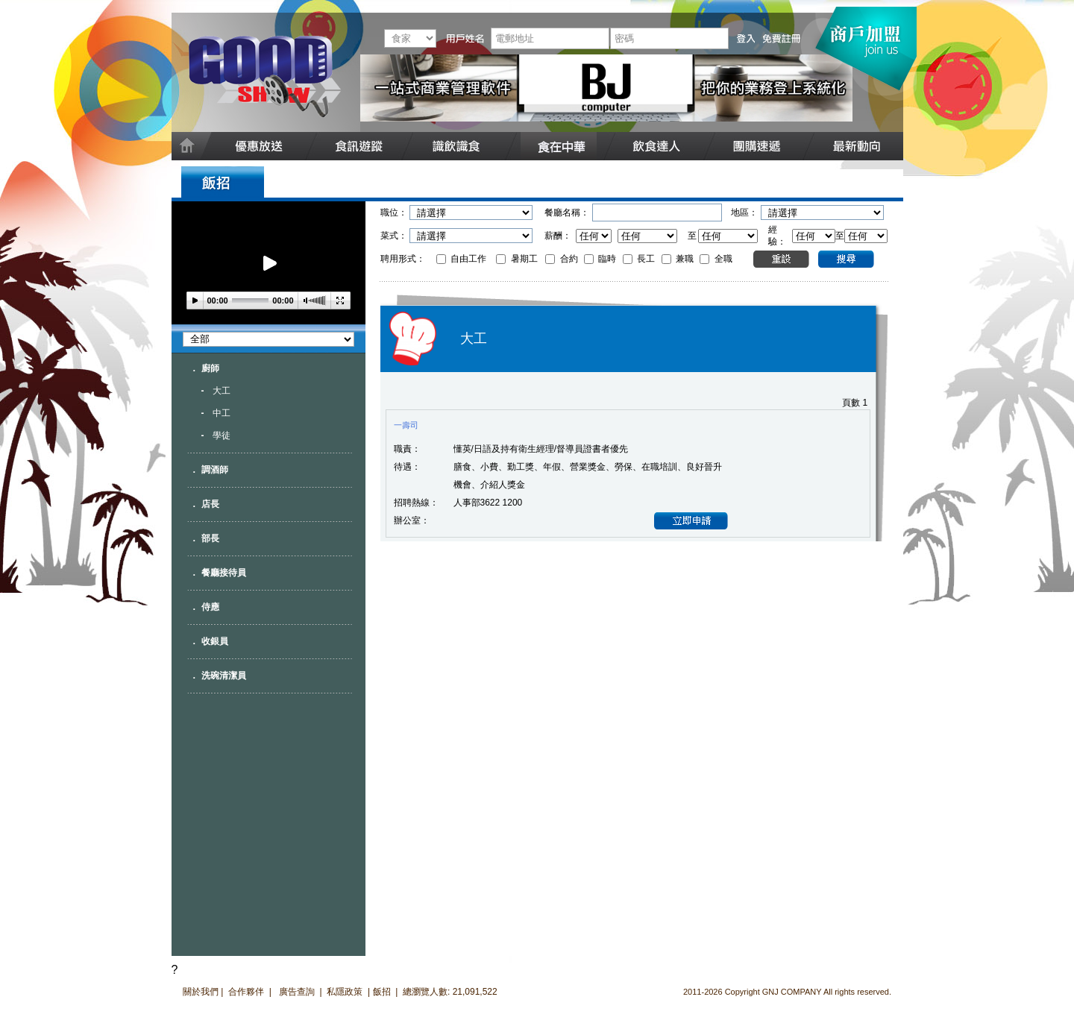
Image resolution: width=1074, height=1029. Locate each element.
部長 (210, 538)
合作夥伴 (246, 991)
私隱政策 (344, 991)
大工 (221, 391)
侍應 (210, 607)
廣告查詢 (298, 991)
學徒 (221, 435)
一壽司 (406, 425)
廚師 (210, 368)
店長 (210, 504)
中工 (221, 413)
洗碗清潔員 (223, 675)
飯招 (382, 991)
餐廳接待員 (223, 572)
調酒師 (214, 470)
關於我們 (201, 991)
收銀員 (214, 641)
